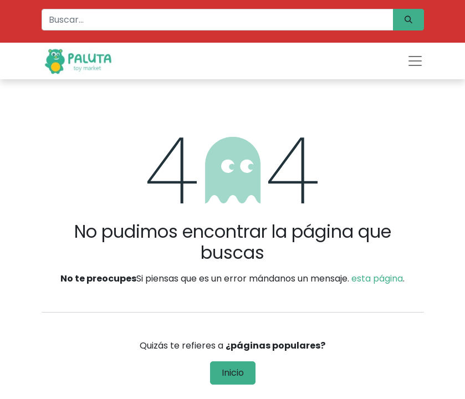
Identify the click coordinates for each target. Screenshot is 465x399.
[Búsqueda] (408, 19)
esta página (377, 278)
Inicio (233, 372)
